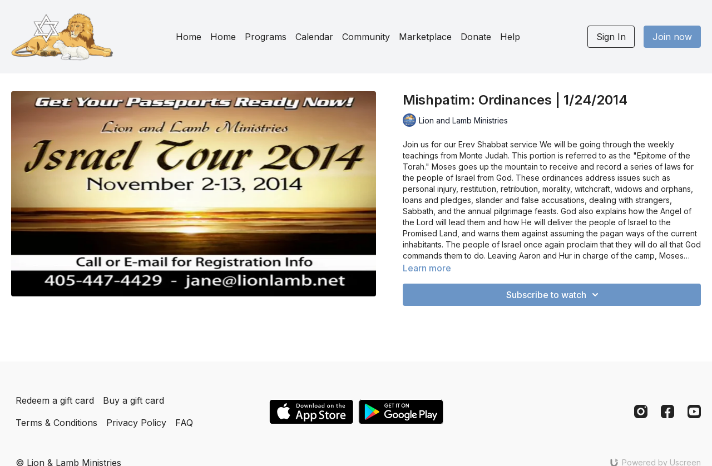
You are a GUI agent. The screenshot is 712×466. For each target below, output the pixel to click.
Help (510, 36)
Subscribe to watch (554, 294)
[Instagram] (640, 411)
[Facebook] (667, 411)
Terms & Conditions (56, 422)
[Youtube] (694, 411)
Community (366, 36)
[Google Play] (401, 411)
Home (188, 36)
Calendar (314, 36)
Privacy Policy (136, 422)
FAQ (184, 422)
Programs (265, 36)
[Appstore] (311, 411)
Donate (476, 36)
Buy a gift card (133, 400)
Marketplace (425, 36)
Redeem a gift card (55, 400)
